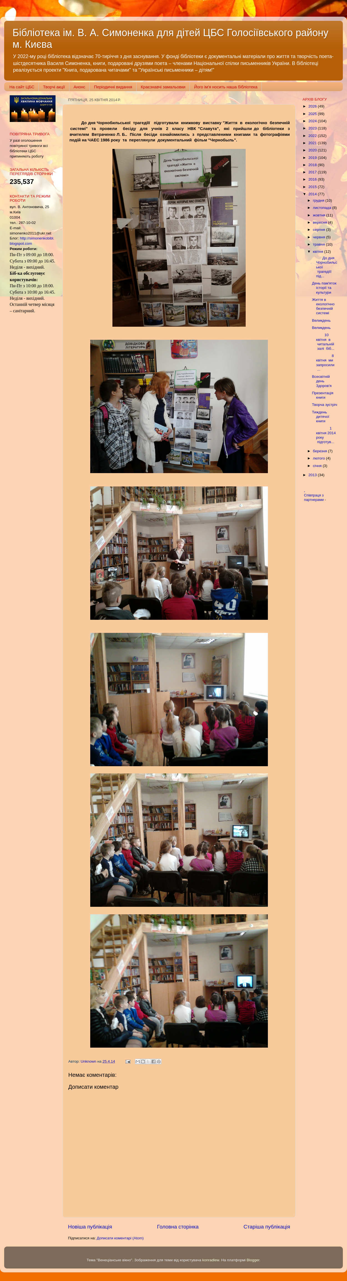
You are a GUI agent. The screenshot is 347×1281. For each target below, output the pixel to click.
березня (320, 451)
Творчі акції (54, 86)
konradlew (210, 1260)
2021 (313, 143)
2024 (313, 121)
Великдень (321, 320)
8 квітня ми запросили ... (323, 362)
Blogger (253, 1260)
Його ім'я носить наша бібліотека (225, 86)
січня (318, 466)
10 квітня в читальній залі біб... (323, 342)
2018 (313, 165)
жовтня (319, 215)
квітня (318, 251)
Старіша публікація (266, 1227)
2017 (313, 172)
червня (319, 237)
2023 (313, 128)
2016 (313, 179)
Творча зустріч (324, 405)
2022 (313, 136)
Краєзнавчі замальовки (163, 86)
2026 (313, 106)
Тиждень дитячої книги (320, 416)
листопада (322, 208)
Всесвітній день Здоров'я (322, 381)
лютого (319, 458)
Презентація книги (322, 395)
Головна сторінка (178, 1227)
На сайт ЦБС (21, 86)
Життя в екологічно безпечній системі (323, 306)
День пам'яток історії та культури (324, 287)
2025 (313, 114)
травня (319, 244)
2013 (313, 475)
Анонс (79, 86)
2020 (313, 150)
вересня (320, 222)
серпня (319, 230)
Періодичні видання (113, 86)
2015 (313, 187)
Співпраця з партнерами (314, 497)
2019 (313, 158)
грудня (319, 200)
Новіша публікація (90, 1227)
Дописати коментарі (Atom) (120, 1238)
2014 (313, 194)
